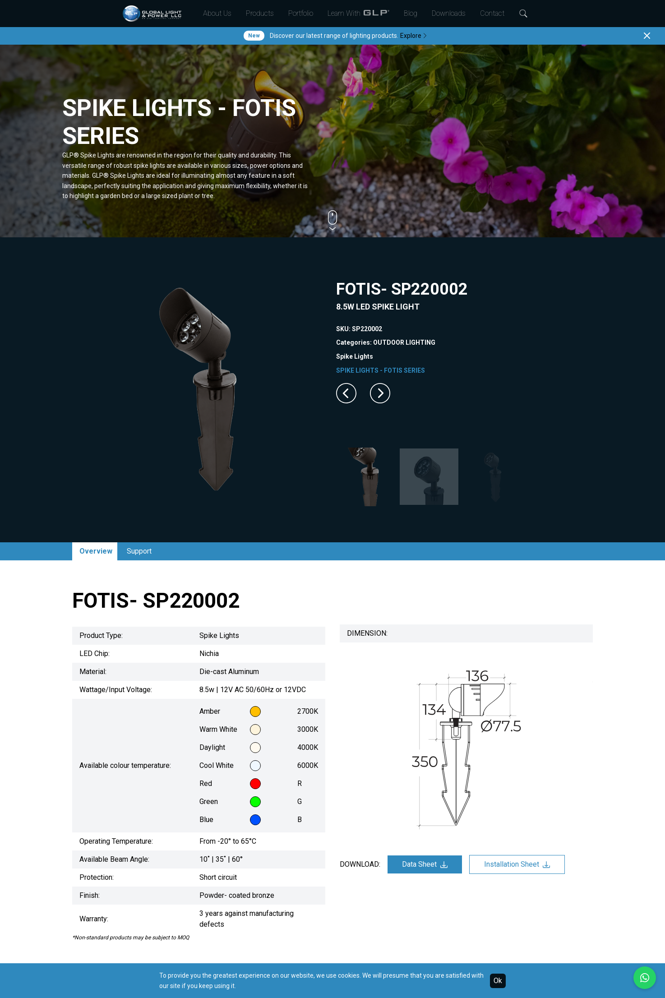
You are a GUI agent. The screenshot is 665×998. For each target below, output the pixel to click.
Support (139, 551)
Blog (410, 13)
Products (260, 13)
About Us (217, 13)
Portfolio (300, 13)
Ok (498, 980)
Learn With (358, 13)
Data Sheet (425, 864)
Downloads (449, 13)
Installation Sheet (517, 864)
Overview (95, 551)
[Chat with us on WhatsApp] (644, 977)
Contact (492, 13)
